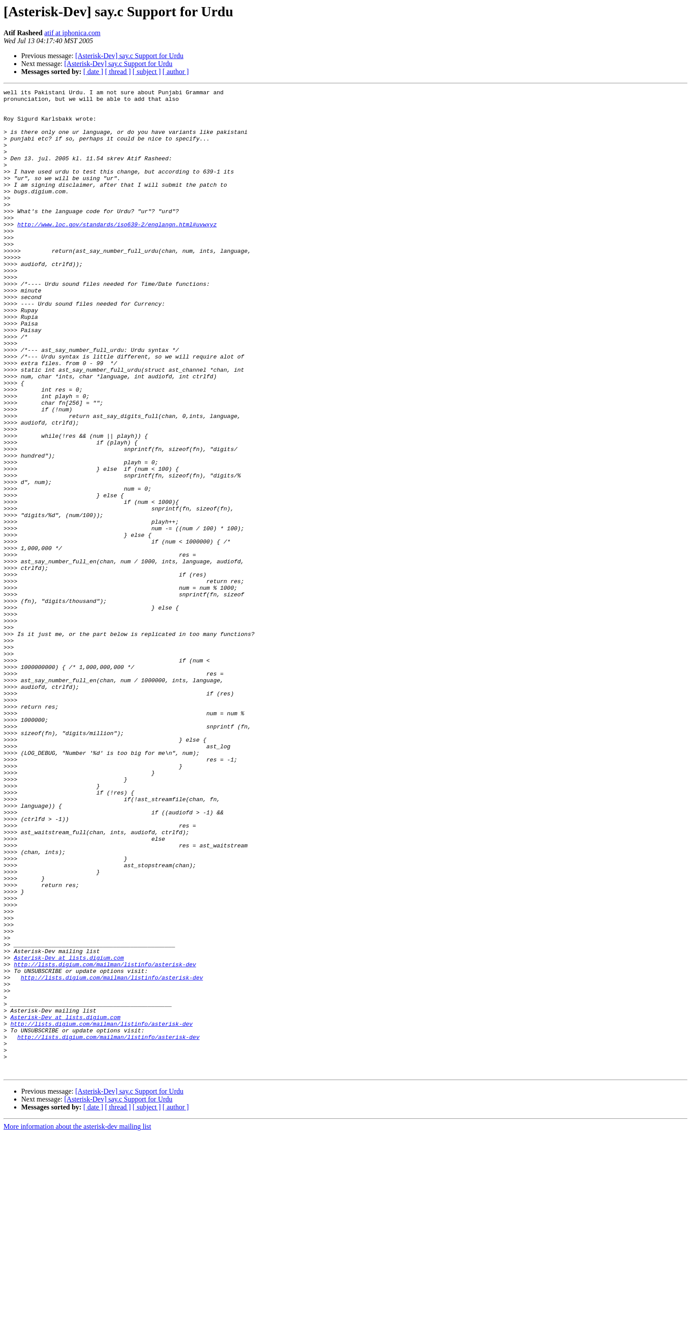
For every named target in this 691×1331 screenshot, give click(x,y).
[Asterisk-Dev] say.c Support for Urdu (129, 55)
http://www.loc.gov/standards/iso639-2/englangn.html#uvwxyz (116, 252)
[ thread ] (118, 71)
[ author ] (176, 71)
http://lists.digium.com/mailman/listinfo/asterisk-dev (105, 1140)
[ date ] (93, 71)
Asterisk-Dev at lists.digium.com (69, 1132)
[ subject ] (147, 71)
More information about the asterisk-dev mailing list (77, 1323)
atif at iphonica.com (72, 33)
